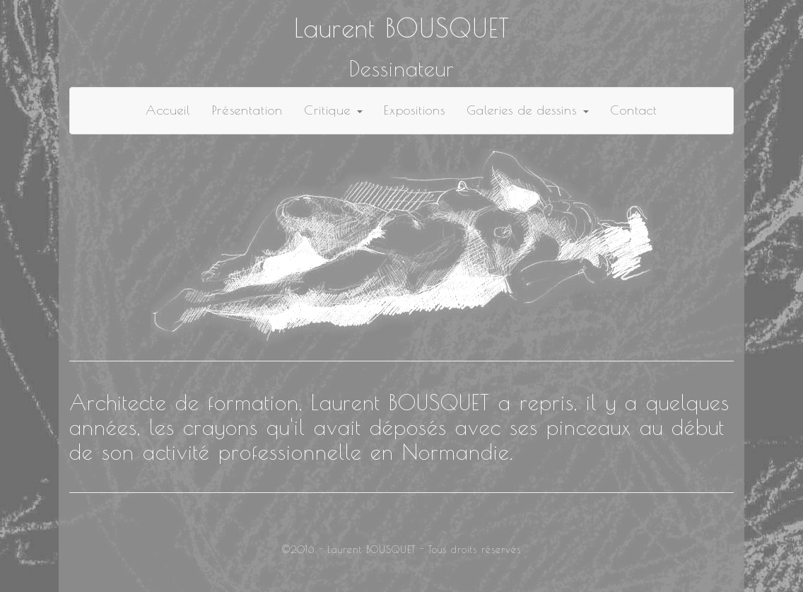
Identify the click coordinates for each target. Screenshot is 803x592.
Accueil (168, 110)
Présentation (247, 110)
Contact (633, 110)
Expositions (414, 110)
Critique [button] (333, 110)
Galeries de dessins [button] (528, 110)
